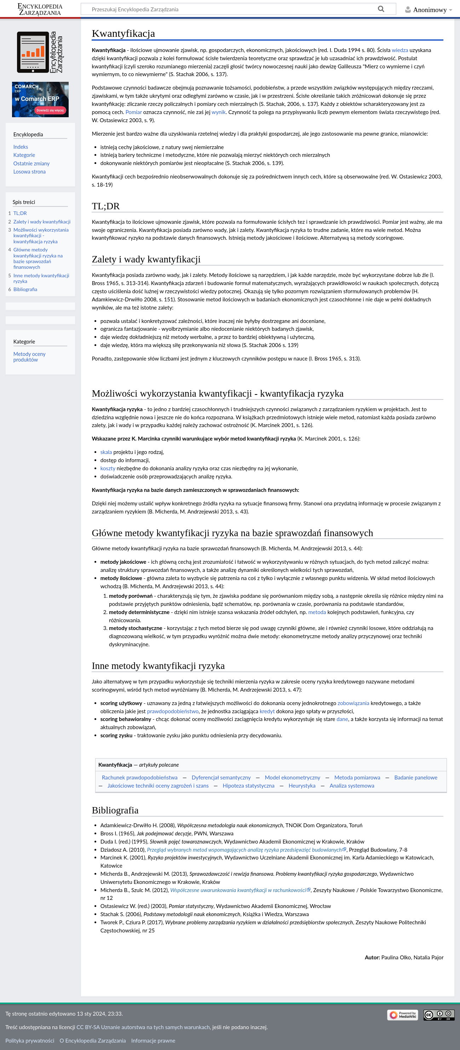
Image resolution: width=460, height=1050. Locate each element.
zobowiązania (353, 703)
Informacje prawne (153, 1040)
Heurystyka (302, 785)
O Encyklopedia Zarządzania (93, 1040)
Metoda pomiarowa (357, 777)
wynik (219, 112)
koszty (107, 468)
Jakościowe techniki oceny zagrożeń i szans (158, 785)
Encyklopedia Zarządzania (40, 9)
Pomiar (134, 112)
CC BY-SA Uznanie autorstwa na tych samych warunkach (143, 1027)
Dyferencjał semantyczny (221, 777)
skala (106, 452)
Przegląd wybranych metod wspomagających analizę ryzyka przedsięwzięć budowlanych (244, 849)
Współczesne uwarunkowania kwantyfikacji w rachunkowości (238, 890)
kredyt (267, 711)
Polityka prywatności (29, 1040)
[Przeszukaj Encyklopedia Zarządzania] (238, 9)
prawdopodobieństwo (173, 711)
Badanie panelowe (416, 777)
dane (342, 719)
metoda (317, 612)
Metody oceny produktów (29, 357)
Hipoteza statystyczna (249, 785)
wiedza (400, 50)
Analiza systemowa (352, 785)
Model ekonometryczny (292, 777)
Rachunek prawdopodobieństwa (140, 777)
